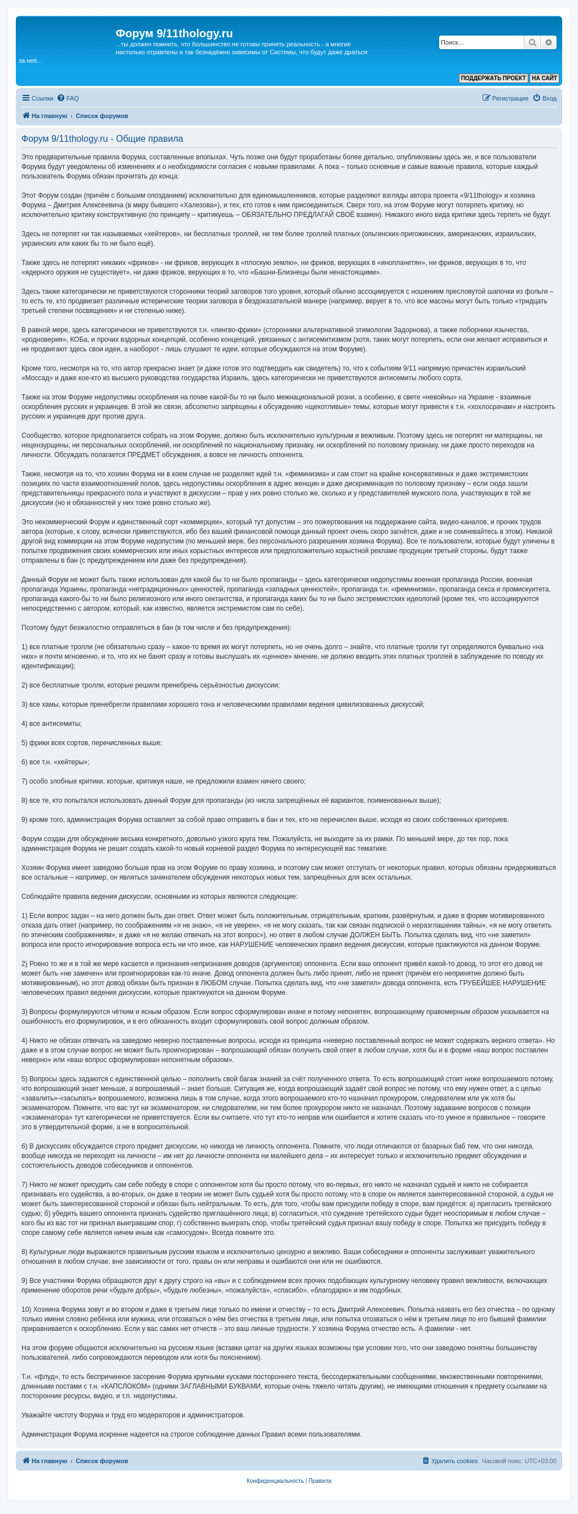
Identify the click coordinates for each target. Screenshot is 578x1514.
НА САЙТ (544, 78)
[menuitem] (67, 98)
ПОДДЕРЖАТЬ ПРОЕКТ (493, 78)
